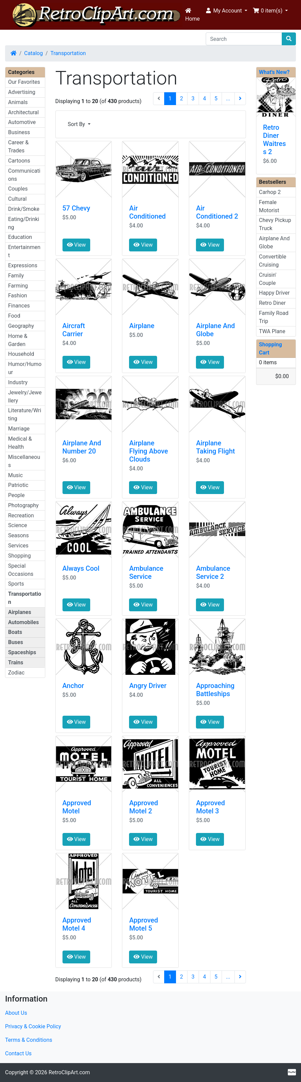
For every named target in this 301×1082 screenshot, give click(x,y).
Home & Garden (17, 340)
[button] (226, 11)
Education (20, 237)
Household (21, 354)
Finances (19, 305)
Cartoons (19, 160)
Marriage (19, 428)
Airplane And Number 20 (81, 447)
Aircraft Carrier (73, 330)
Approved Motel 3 (210, 807)
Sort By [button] (77, 124)
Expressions (22, 265)
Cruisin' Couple (268, 279)
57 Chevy (76, 208)
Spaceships (22, 652)
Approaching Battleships (215, 690)
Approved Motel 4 (76, 924)
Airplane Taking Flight (215, 447)
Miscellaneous (24, 461)
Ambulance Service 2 (213, 572)
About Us (16, 1013)
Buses (15, 642)
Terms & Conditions (28, 1040)
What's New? (274, 72)
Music (15, 475)
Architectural (23, 112)
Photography (23, 505)
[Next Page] (240, 98)
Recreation (21, 515)
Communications (24, 175)
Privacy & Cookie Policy (33, 1026)
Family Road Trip (274, 317)
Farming (18, 285)
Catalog (33, 53)
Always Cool (81, 568)
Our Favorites (24, 82)
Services (18, 545)
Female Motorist (269, 206)
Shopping (19, 555)
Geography (21, 326)
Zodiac (16, 672)
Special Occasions (20, 570)
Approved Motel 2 (143, 807)
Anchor (73, 686)
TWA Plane (272, 331)
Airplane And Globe (274, 242)
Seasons (18, 535)
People (16, 495)
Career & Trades (18, 146)
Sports (16, 584)
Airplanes (19, 612)
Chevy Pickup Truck (275, 224)
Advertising (21, 92)
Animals (18, 102)
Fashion (17, 295)
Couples (18, 189)
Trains (15, 662)
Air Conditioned (147, 212)
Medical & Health (20, 443)
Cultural (17, 199)
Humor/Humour (25, 368)
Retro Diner (272, 303)
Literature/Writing (24, 414)
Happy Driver (274, 293)
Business (19, 132)
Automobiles (23, 622)
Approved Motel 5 (143, 924)
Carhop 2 (270, 192)
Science (17, 525)
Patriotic (18, 485)
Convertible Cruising (272, 260)
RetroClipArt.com (69, 1072)
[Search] (244, 38)
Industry (18, 382)
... (228, 98)
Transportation (68, 53)
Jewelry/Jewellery (25, 396)
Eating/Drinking (23, 223)
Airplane (141, 326)
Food (14, 316)
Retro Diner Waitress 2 (274, 139)
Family (16, 275)
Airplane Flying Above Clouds (148, 451)
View (76, 245)
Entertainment (24, 251)
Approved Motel (76, 807)
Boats (15, 632)
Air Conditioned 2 (217, 212)
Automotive (22, 122)
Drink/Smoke (23, 209)
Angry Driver (147, 686)
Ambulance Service (146, 572)
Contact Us (18, 1053)
